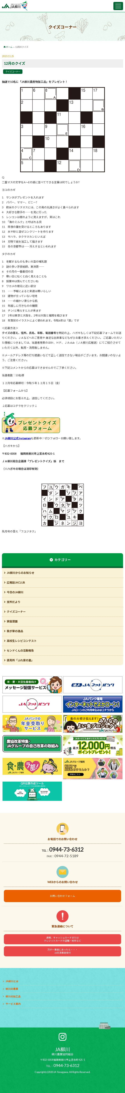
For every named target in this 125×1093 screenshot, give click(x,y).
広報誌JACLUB (16, 582)
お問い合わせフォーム (62, 896)
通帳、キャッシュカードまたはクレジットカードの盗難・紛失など (62, 939)
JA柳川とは (12, 981)
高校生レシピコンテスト (22, 640)
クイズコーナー (12, 71)
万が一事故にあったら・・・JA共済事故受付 (62, 951)
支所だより (13, 602)
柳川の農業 (12, 988)
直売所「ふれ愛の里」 (20, 660)
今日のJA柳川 (15, 592)
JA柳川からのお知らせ (20, 572)
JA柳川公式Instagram (18, 438)
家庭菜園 (12, 621)
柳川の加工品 (13, 996)
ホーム (9, 47)
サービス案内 (13, 1003)
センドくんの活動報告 (20, 650)
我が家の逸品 (15, 631)
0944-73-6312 (66, 849)
